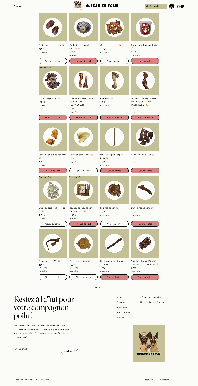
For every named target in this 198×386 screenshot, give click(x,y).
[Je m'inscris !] (69, 351)
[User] (171, 6)
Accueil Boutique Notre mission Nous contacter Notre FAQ (123, 307)
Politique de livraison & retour (150, 302)
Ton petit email (20, 349)
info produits (43, 52)
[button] (20, 6)
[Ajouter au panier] (53, 61)
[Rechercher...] (156, 6)
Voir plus (99, 287)
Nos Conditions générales (149, 297)
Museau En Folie (102, 5)
